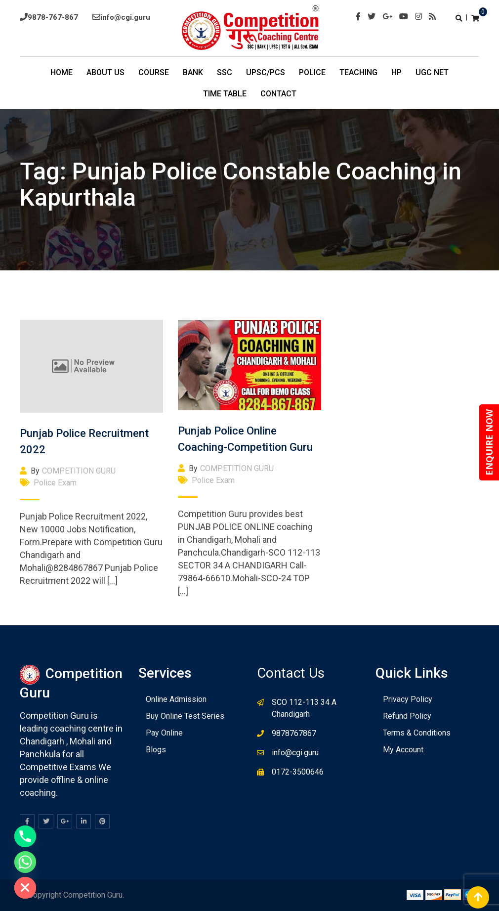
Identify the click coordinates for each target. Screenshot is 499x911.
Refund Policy (407, 716)
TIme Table (225, 93)
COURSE (153, 72)
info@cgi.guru (125, 17)
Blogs (156, 749)
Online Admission (176, 699)
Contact (278, 93)
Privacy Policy (407, 699)
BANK (193, 72)
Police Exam (55, 482)
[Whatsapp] (25, 862)
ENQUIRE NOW (489, 442)
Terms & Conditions (417, 732)
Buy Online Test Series (185, 716)
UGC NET (432, 72)
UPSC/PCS (265, 72)
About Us (105, 72)
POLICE (312, 72)
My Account (403, 749)
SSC (224, 72)
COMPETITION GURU (79, 471)
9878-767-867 (53, 17)
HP (396, 72)
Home (61, 72)
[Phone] (25, 836)
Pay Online (164, 732)
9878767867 (294, 733)
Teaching (358, 72)
